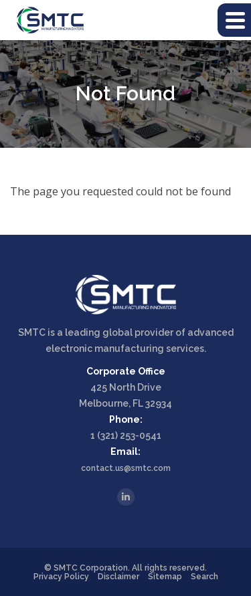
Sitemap (165, 577)
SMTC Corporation (91, 568)
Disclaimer (118, 577)
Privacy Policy (61, 577)
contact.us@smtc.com (126, 468)
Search (204, 577)
